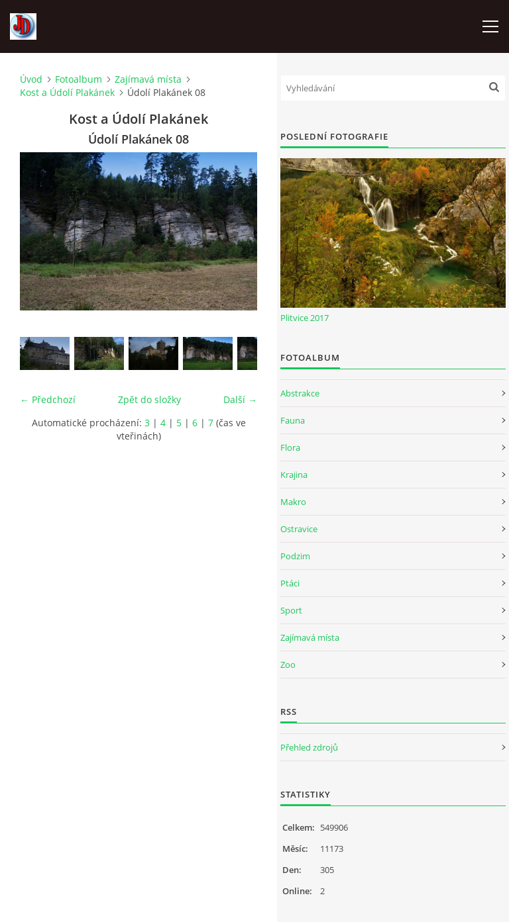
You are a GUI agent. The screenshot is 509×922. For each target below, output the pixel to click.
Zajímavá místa (148, 79)
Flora (290, 447)
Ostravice (298, 529)
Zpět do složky (149, 399)
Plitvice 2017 (304, 318)
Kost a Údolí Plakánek (67, 92)
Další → (240, 399)
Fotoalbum (78, 79)
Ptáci (290, 583)
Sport (291, 610)
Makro (293, 502)
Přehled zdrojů (309, 747)
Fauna (292, 420)
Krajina (294, 475)
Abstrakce (299, 393)
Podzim (295, 556)
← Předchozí (48, 399)
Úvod (31, 79)
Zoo (288, 664)
